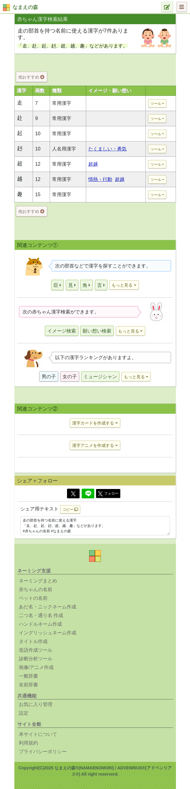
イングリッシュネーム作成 (47, 632)
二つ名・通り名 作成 (41, 615)
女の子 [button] (70, 376)
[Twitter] (73, 493)
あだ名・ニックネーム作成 (47, 606)
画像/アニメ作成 (36, 667)
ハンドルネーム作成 (40, 624)
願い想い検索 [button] (97, 330)
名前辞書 (28, 684)
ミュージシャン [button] (100, 376)
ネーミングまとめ (38, 580)
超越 (93, 164)
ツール (156, 103)
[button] (57, 285)
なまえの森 (25, 7)
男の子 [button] (49, 376)
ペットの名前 (33, 598)
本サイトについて (38, 734)
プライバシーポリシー (43, 751)
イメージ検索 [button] (61, 330)
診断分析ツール (35, 658)
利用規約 (28, 742)
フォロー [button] (108, 493)
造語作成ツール (35, 650)
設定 (23, 713)
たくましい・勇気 (107, 148)
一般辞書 (28, 676)
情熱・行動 (100, 179)
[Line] (88, 493)
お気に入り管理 (35, 704)
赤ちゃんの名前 (35, 589)
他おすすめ (31, 77)
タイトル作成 (33, 641)
